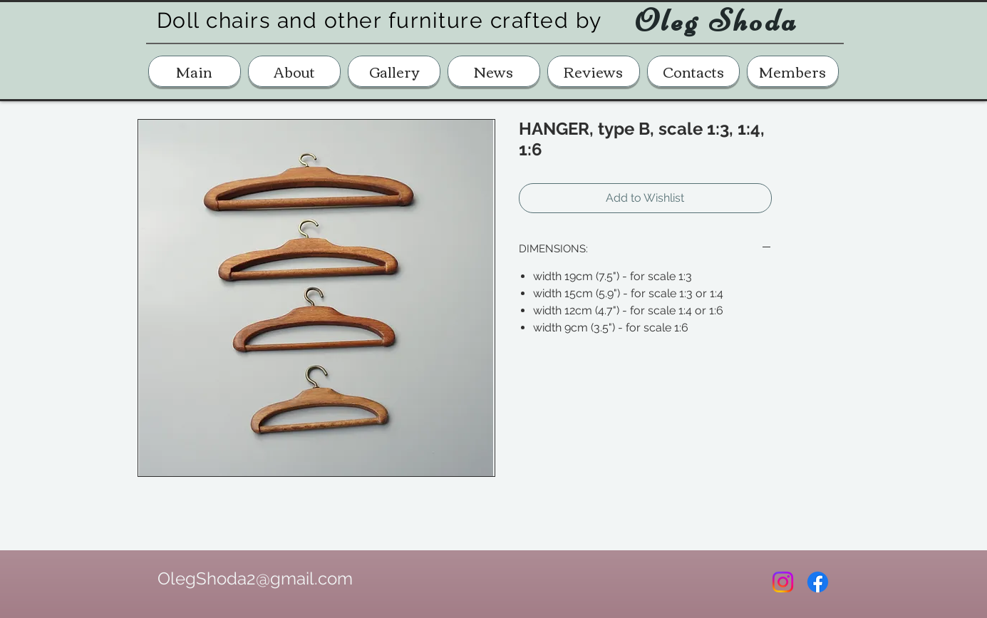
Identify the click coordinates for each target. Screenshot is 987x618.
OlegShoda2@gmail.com (255, 578)
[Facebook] (818, 582)
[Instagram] (783, 582)
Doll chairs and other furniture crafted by (379, 20)
